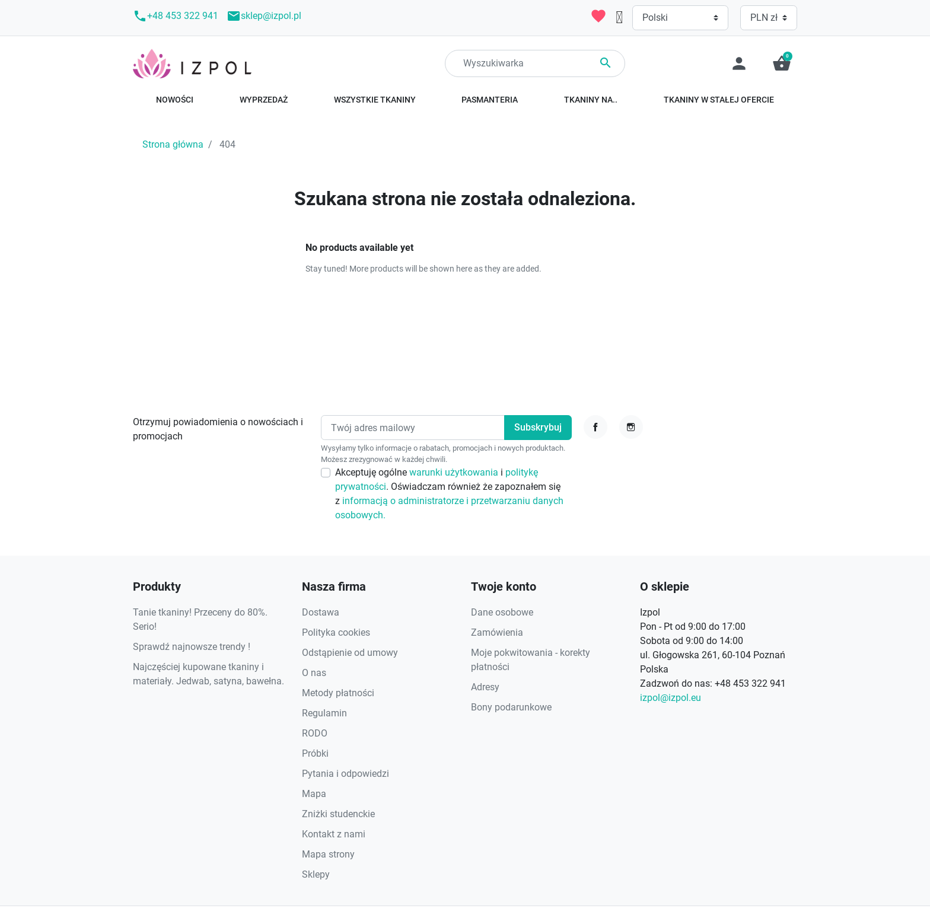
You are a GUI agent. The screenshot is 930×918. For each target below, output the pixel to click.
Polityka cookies (336, 632)
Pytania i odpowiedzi (345, 773)
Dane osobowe (502, 612)
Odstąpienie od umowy (350, 652)
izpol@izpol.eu (670, 697)
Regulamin (324, 713)
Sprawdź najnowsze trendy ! (191, 646)
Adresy (485, 687)
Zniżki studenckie (338, 814)
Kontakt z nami (333, 834)
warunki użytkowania (455, 472)
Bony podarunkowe (511, 707)
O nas (314, 672)
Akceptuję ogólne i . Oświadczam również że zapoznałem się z (449, 494)
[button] (781, 63)
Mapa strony (328, 854)
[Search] (535, 63)
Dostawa (320, 612)
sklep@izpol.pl (264, 16)
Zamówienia (497, 632)
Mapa (314, 793)
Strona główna (172, 144)
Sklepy (316, 874)
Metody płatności (338, 693)
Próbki (315, 753)
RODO (314, 733)
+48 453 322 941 (175, 16)
